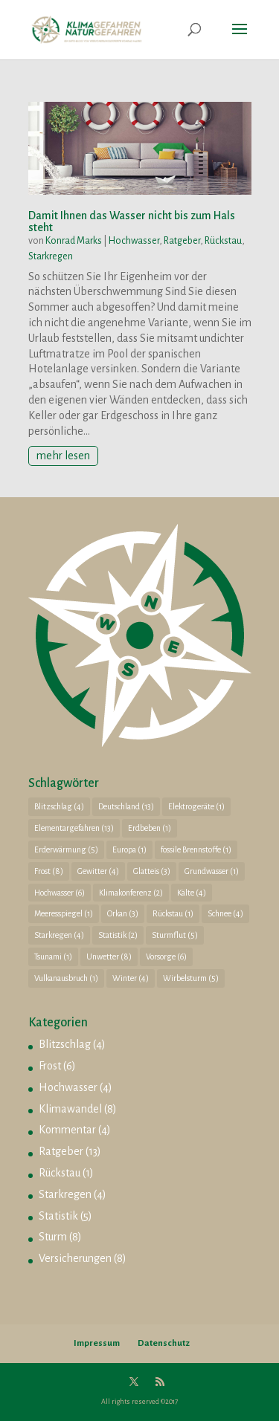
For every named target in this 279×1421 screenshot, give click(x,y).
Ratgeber (182, 241)
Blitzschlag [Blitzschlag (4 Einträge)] (59, 806)
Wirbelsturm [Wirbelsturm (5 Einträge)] (191, 978)
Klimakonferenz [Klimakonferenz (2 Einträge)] (131, 892)
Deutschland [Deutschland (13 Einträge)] (126, 806)
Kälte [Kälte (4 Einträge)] (191, 892)
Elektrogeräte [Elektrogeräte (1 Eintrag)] (196, 806)
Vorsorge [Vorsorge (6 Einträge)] (166, 956)
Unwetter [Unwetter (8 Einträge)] (109, 956)
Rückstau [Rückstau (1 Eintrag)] (173, 913)
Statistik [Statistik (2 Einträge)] (118, 934)
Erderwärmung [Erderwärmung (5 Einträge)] (66, 849)
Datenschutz (164, 1343)
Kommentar (67, 1130)
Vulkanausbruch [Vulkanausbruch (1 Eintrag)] (66, 978)
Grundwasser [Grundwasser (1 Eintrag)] (212, 871)
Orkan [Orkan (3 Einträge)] (122, 913)
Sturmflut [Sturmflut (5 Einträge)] (175, 934)
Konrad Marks (73, 241)
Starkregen (50, 256)
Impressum (97, 1343)
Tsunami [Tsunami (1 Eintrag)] (53, 956)
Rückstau (223, 241)
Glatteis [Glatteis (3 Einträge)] (151, 871)
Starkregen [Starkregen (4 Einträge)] (59, 934)
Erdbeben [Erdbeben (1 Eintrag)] (149, 827)
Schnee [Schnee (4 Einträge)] (225, 913)
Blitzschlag (65, 1044)
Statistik (58, 1216)
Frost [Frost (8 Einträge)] (48, 871)
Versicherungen (75, 1258)
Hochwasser (134, 241)
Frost (50, 1066)
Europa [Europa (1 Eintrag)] (129, 849)
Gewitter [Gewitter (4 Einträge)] (98, 871)
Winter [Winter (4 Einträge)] (130, 978)
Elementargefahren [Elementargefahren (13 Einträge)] (74, 827)
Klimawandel (70, 1109)
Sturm (53, 1237)
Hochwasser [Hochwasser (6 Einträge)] (59, 892)
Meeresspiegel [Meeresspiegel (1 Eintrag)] (63, 913)
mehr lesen (63, 456)
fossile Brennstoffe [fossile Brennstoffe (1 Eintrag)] (196, 849)
